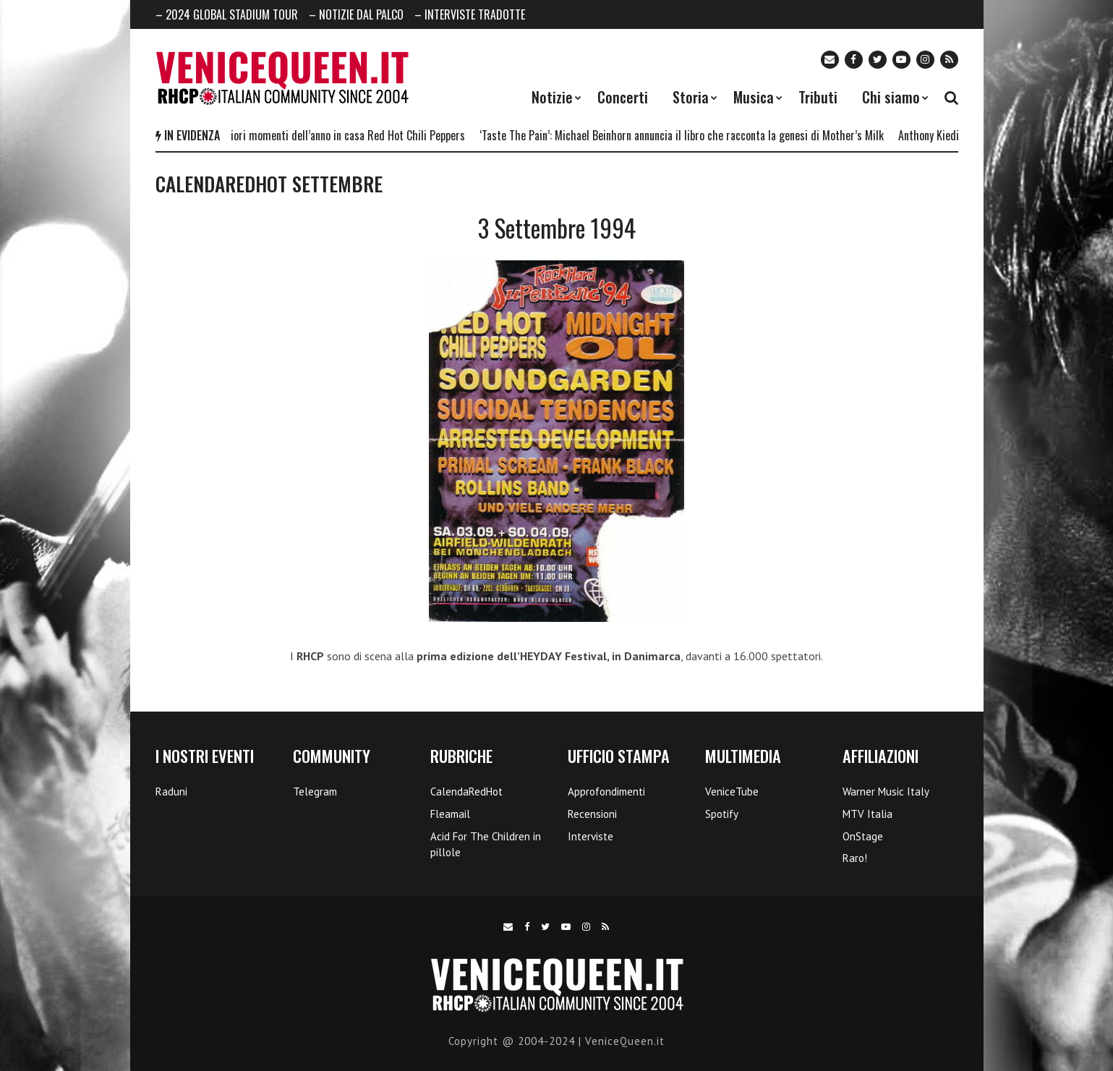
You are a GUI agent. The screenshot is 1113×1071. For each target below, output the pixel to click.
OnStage (863, 836)
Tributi (817, 97)
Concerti (622, 97)
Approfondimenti (606, 791)
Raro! (855, 858)
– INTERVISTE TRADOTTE (469, 14)
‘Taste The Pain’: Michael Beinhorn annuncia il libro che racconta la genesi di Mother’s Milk (687, 135)
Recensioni (592, 814)
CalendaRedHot (466, 791)
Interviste (590, 836)
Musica (753, 97)
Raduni (171, 791)
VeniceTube (732, 791)
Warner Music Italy (886, 791)
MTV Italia (867, 814)
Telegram (315, 791)
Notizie (552, 97)
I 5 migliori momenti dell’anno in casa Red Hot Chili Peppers (335, 135)
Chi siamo (891, 97)
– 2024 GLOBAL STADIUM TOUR (226, 14)
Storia (691, 97)
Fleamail (450, 814)
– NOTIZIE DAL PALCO (356, 14)
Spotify (721, 814)
